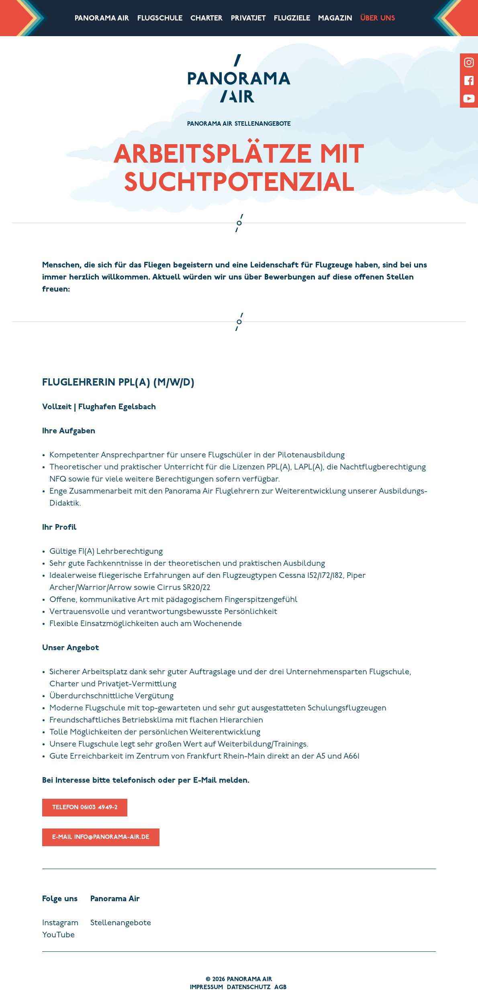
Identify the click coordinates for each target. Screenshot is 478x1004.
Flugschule (159, 18)
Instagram (60, 923)
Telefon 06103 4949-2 (84, 816)
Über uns (377, 18)
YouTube (58, 935)
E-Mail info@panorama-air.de (100, 846)
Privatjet (248, 18)
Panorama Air (102, 18)
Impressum (206, 988)
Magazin (335, 18)
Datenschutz (249, 988)
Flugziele (292, 18)
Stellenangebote (120, 923)
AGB (280, 988)
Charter (206, 18)
